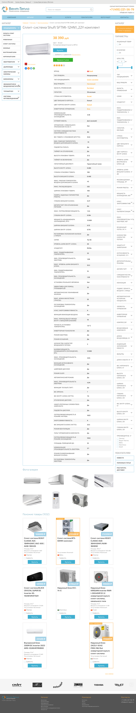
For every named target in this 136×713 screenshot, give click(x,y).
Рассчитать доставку (121, 469)
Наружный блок (9, 56)
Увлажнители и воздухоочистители (11, 85)
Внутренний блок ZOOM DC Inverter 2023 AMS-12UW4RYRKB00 (34, 645)
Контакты (124, 17)
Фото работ (105, 17)
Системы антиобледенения (10, 97)
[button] (131, 684)
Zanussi (121, 438)
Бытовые (90, 88)
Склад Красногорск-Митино (43, 2)
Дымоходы (8, 67)
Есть (88, 109)
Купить (60, 50)
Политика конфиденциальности (90, 706)
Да (120, 44)
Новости (120, 458)
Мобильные (7, 39)
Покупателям (86, 17)
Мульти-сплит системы (8, 34)
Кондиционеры (9, 28)
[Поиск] (91, 9)
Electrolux (122, 445)
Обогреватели (9, 62)
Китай (89, 96)
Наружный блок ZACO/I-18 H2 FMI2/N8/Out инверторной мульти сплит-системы (100, 648)
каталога (128, 30)
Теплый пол (8, 91)
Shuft (91, 71)
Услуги (68, 17)
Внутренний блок (9, 52)
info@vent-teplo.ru (127, 12)
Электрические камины (9, 73)
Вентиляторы (44, 706)
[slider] (117, 67)
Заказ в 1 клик (63, 60)
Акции (49, 17)
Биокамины (8, 79)
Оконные (6, 48)
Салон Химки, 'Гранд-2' (23, 2)
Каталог (30, 17)
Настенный (91, 84)
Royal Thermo (124, 440)
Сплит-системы (9, 44)
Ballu (121, 442)
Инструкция (31, 64)
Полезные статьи (124, 463)
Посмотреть (76, 54)
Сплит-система (92, 79)
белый (89, 105)
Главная (25, 23)
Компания (11, 17)
